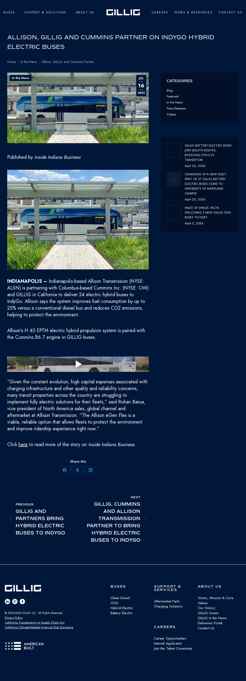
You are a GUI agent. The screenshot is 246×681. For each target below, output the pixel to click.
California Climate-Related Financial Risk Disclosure (39, 627)
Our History (206, 608)
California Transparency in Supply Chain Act (34, 622)
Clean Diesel (120, 598)
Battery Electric (122, 613)
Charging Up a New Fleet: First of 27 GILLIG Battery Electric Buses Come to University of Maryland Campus (206, 184)
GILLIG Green (208, 613)
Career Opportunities (170, 638)
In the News (20, 78)
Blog (170, 90)
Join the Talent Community (173, 648)
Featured (172, 96)
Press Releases (176, 108)
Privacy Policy (14, 617)
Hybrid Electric (122, 608)
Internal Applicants (168, 643)
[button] (78, 220)
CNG (114, 603)
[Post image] (174, 150)
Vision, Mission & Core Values (216, 600)
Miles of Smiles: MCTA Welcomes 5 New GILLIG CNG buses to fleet (208, 212)
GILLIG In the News (212, 618)
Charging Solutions (168, 606)
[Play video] (78, 364)
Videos (171, 114)
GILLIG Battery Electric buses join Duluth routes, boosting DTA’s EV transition (208, 152)
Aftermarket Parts (167, 601)
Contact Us (206, 628)
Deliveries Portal (210, 623)
